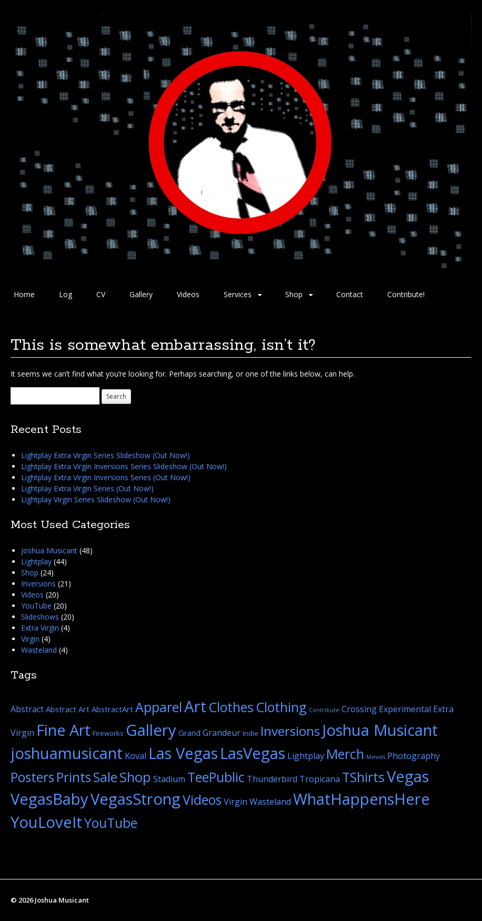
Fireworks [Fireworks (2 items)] (108, 733)
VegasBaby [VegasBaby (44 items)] (49, 798)
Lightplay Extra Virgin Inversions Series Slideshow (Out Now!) (124, 466)
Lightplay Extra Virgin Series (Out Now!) (87, 488)
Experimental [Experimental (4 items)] (405, 709)
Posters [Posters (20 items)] (32, 777)
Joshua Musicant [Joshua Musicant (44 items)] (380, 730)
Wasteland (39, 650)
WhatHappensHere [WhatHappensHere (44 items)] (361, 798)
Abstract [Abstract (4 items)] (27, 709)
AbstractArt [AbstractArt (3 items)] (112, 709)
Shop (294, 294)
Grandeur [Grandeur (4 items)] (221, 732)
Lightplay (36, 561)
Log (65, 294)
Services (238, 294)
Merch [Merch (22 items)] (345, 754)
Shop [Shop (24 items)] (135, 776)
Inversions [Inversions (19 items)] (290, 731)
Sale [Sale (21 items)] (105, 777)
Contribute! (406, 294)
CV (100, 294)
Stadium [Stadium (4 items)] (169, 779)
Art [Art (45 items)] (195, 706)
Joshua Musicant (49, 550)
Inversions (38, 584)
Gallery (141, 294)
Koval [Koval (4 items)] (135, 756)
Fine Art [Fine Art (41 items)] (63, 730)
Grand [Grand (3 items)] (189, 732)
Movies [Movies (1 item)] (375, 757)
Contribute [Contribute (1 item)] (324, 710)
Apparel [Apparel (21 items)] (158, 707)
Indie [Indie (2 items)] (250, 733)
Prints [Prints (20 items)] (73, 777)
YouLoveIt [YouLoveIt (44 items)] (46, 822)
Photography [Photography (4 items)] (413, 756)
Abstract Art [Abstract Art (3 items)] (67, 709)
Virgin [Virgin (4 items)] (235, 801)
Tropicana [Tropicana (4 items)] (319, 779)
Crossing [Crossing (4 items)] (359, 709)
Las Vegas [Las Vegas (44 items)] (183, 753)
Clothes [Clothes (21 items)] (231, 707)
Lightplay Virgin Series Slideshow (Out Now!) (95, 499)
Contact (349, 294)
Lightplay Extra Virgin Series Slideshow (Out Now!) (105, 455)
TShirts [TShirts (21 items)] (363, 777)
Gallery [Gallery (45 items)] (151, 730)
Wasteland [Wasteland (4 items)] (270, 801)
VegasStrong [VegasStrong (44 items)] (135, 798)
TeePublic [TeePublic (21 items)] (216, 777)
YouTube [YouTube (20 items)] (110, 823)
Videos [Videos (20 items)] (202, 799)
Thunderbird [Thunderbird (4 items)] (272, 779)
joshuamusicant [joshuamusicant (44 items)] (67, 753)
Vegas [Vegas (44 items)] (408, 776)
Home (24, 294)
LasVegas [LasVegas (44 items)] (252, 753)
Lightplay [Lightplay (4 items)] (305, 756)
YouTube (36, 606)
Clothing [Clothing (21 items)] (281, 707)
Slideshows (40, 617)
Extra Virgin (40, 628)
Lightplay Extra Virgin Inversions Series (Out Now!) (105, 477)
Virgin (30, 639)
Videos (188, 294)
